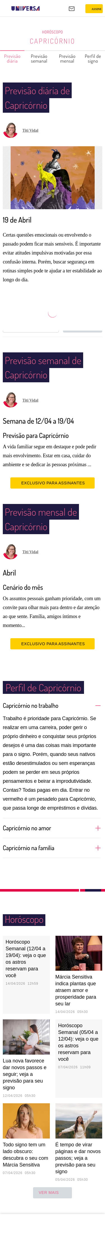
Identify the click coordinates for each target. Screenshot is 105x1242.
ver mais (52, 1200)
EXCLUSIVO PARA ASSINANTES (52, 490)
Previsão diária (12, 58)
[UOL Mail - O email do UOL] (71, 8)
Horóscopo (52, 32)
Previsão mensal (68, 58)
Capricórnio (52, 41)
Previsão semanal (39, 58)
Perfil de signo (93, 58)
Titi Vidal (30, 130)
